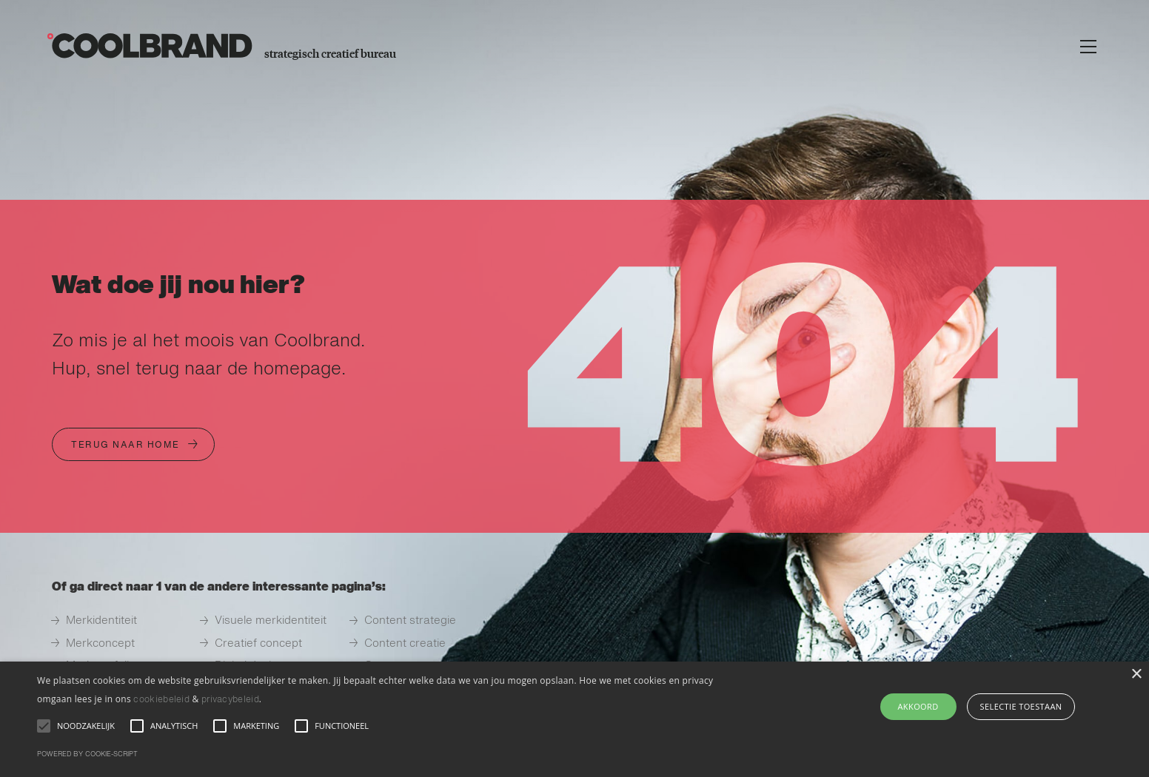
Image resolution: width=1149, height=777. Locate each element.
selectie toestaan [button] (1021, 706)
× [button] (1136, 674)
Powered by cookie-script (87, 754)
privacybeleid (230, 700)
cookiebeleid (161, 700)
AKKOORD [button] (918, 706)
